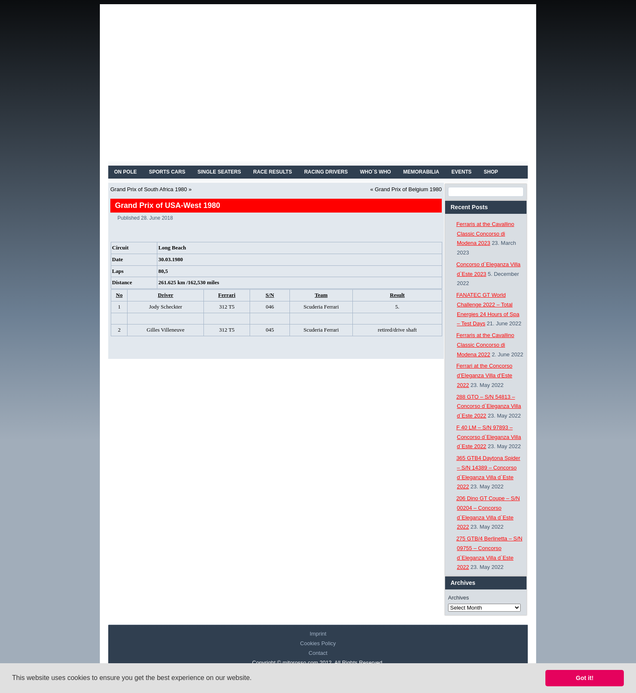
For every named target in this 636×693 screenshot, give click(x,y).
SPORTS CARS (167, 172)
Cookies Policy (318, 643)
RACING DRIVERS (326, 172)
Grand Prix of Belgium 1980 (408, 189)
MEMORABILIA (421, 172)
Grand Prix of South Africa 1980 (148, 189)
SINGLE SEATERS (219, 172)
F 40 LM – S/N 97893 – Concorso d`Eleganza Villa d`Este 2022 (488, 437)
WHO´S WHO (375, 172)
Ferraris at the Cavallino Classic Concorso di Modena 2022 (485, 345)
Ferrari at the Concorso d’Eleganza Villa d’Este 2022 (484, 375)
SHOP (491, 172)
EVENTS (461, 172)
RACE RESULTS (272, 172)
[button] (254, 678)
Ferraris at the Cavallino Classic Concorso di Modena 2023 (485, 234)
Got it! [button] (585, 678)
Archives (458, 597)
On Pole (125, 172)
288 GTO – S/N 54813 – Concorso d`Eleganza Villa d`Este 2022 (488, 406)
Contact (318, 653)
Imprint (318, 634)
